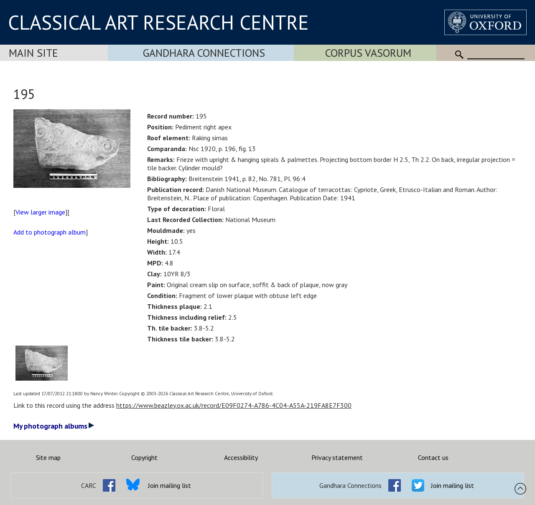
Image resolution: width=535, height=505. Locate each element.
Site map (48, 457)
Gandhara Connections (204, 53)
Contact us (433, 457)
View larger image (40, 212)
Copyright (144, 457)
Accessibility (241, 457)
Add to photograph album (49, 232)
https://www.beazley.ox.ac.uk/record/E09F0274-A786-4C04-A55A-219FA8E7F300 (234, 405)
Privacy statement (337, 457)
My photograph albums (53, 426)
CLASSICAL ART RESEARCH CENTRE (158, 22)
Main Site (33, 53)
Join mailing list (169, 485)
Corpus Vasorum (368, 53)
